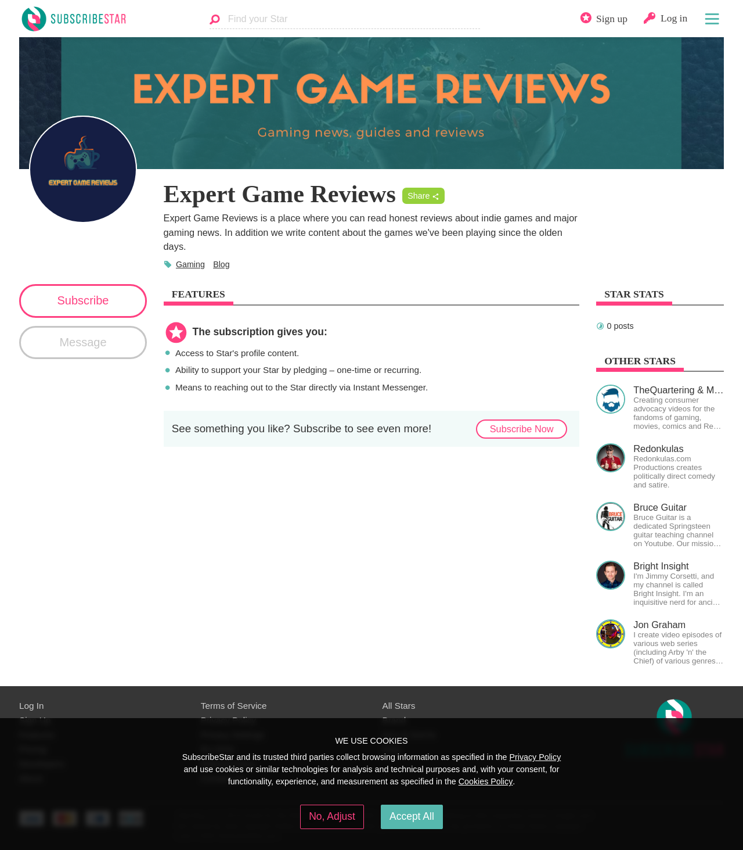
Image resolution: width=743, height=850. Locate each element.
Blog (221, 264)
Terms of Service (234, 706)
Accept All (411, 816)
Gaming (190, 264)
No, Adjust (332, 816)
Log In (31, 706)
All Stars (399, 706)
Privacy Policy (535, 757)
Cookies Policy (486, 781)
